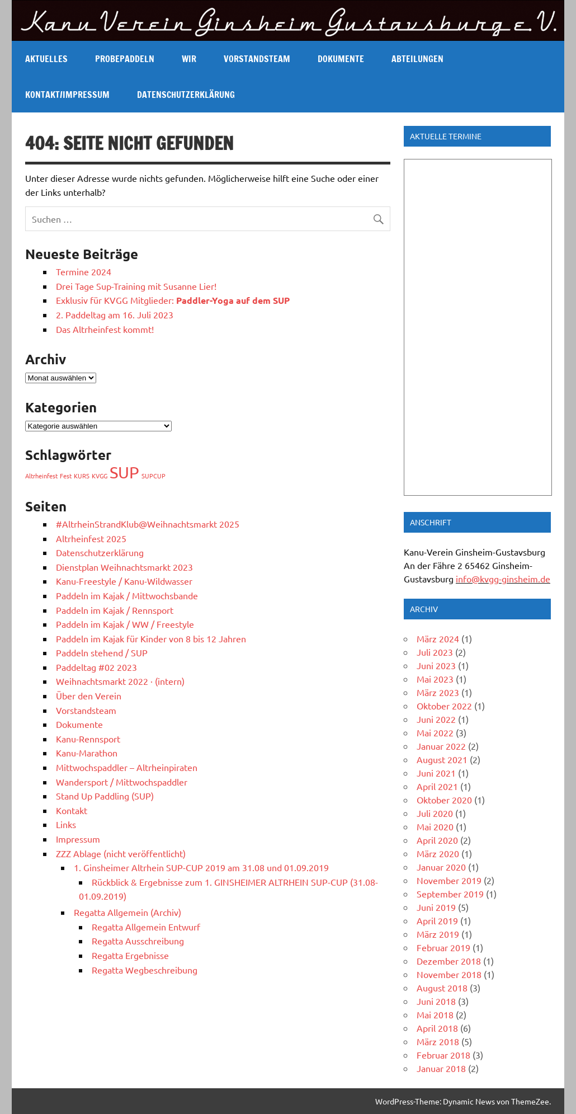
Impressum (78, 838)
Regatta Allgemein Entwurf (146, 926)
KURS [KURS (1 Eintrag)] (81, 475)
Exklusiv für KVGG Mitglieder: (173, 299)
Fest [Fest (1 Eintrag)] (66, 475)
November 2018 (449, 974)
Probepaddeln (124, 59)
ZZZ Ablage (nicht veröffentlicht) (121, 853)
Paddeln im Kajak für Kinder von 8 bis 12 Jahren (151, 638)
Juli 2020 (435, 813)
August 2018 (442, 987)
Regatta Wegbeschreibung (144, 969)
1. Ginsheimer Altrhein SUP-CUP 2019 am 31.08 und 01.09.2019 (201, 867)
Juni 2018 (436, 1001)
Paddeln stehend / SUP (102, 652)
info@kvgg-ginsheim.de (503, 578)
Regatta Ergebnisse (130, 955)
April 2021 (437, 786)
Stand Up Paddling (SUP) (105, 795)
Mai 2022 (435, 732)
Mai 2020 (435, 826)
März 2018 (438, 1041)
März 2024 (438, 638)
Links (66, 824)
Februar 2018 (443, 1054)
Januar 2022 (441, 745)
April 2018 (437, 1027)
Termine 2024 (83, 271)
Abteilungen (417, 59)
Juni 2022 (436, 719)
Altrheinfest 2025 (91, 538)
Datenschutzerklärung (186, 94)
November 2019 (449, 880)
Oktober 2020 (444, 799)
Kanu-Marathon (86, 752)
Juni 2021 (436, 772)
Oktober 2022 (444, 705)
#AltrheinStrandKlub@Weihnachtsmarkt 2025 (147, 523)
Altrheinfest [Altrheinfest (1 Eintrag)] (41, 475)
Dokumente (341, 59)
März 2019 (438, 933)
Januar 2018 (441, 1068)
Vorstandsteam (257, 59)
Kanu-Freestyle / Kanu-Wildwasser (124, 580)
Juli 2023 (435, 651)
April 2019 (437, 920)
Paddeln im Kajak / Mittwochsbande (127, 595)
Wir (189, 59)
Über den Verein (88, 695)
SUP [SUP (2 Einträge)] (124, 472)
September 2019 (450, 893)
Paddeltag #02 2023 (96, 667)
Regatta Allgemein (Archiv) (127, 912)
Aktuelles (46, 59)
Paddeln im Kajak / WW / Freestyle (125, 623)
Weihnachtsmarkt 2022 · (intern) (120, 681)
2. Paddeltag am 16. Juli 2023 (114, 314)
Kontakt (71, 810)
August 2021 (442, 759)
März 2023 (438, 692)
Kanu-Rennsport (88, 738)
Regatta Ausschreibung (138, 940)
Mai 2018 (435, 1014)
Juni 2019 (436, 907)
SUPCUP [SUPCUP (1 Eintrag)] (153, 475)
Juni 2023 (436, 665)
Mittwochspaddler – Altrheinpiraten (126, 767)
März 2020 (438, 853)
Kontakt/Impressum (67, 94)
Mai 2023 (435, 678)
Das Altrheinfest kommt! (105, 329)
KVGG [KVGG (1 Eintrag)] (99, 475)
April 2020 (437, 839)
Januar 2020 (441, 866)
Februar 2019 (443, 947)
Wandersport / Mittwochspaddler (121, 781)
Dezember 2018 (449, 960)
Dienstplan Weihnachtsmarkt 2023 (124, 566)
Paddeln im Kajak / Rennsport (114, 609)
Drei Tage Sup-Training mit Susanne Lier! (136, 286)
